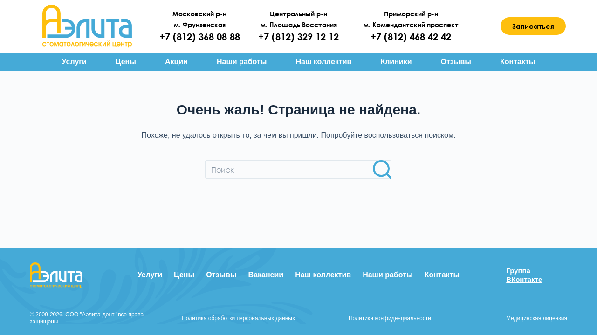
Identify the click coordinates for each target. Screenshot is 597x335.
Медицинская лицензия (536, 318)
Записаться (533, 26)
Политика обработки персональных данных (238, 318)
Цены (126, 62)
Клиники (396, 62)
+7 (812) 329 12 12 (298, 36)
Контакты (517, 62)
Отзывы (456, 62)
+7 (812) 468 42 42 (411, 36)
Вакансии (266, 275)
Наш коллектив (323, 62)
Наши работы (242, 62)
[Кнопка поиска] (382, 169)
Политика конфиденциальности (390, 318)
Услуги (74, 62)
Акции (176, 62)
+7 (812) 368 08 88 (199, 36)
